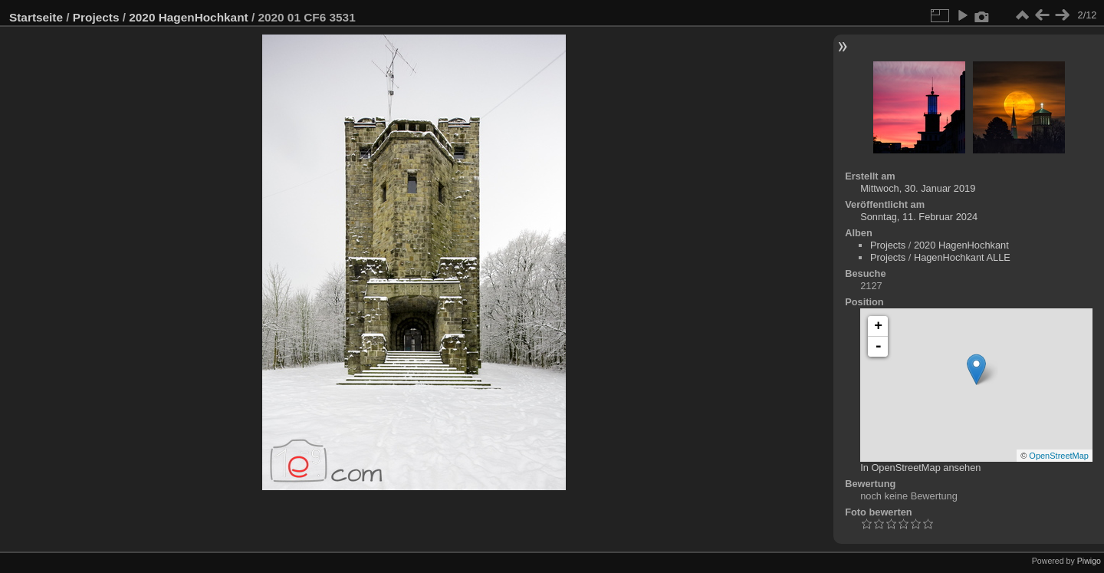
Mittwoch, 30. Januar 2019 (917, 188)
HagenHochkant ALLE (962, 257)
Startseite (36, 17)
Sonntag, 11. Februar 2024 (919, 216)
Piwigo (1089, 560)
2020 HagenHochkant (188, 17)
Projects (96, 17)
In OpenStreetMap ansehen (920, 467)
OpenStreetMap (1059, 455)
